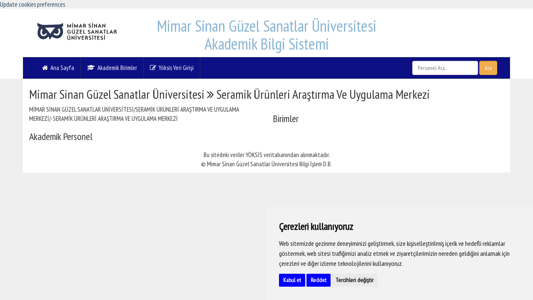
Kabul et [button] (292, 280)
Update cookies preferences (32, 4)
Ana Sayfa (58, 68)
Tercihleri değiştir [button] (355, 280)
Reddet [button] (318, 280)
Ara (488, 68)
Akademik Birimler (112, 68)
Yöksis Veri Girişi (172, 68)
